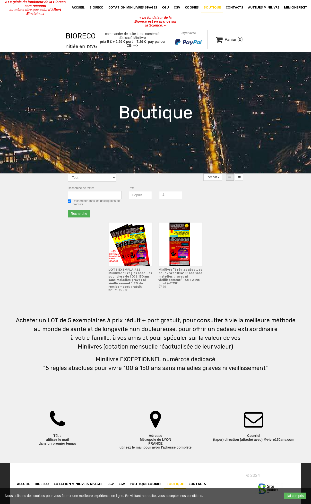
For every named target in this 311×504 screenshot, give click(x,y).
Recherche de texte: (81, 188)
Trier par (213, 177)
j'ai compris (295, 496)
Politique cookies (146, 484)
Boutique (212, 7)
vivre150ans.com (276, 475)
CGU (165, 7)
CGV (177, 7)
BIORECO (81, 36)
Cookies (192, 7)
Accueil (78, 7)
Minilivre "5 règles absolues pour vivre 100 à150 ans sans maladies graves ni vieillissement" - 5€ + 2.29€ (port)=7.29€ (180, 276)
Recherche (79, 214)
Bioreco (96, 7)
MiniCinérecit (295, 7)
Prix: (132, 188)
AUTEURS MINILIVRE (263, 7)
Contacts (234, 7)
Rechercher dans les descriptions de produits (94, 202)
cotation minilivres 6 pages (132, 7)
